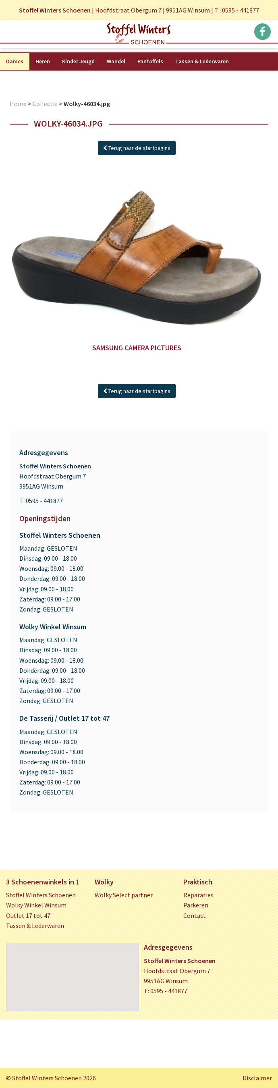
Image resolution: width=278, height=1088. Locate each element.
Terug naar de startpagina (136, 148)
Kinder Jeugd (78, 61)
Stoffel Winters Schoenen (41, 895)
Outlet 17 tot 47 (28, 915)
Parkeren (195, 905)
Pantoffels (150, 61)
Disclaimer (257, 1078)
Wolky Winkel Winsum (36, 905)
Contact (194, 915)
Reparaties (198, 895)
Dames (14, 61)
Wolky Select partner (124, 895)
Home (18, 104)
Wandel (116, 61)
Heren (42, 61)
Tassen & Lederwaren (202, 61)
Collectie (45, 104)
